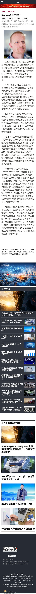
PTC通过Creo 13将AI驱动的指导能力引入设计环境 (11, 321)
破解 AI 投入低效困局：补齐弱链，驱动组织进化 (11, 361)
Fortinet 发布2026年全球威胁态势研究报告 (12, 369)
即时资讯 (5, 289)
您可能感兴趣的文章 (10, 423)
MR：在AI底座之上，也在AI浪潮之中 (11, 345)
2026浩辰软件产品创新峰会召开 (12, 329)
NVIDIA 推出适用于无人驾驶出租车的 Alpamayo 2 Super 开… (11, 393)
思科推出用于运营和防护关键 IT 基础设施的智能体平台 (11, 377)
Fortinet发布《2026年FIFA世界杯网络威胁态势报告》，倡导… (17, 314)
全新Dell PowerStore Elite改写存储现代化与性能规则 (11, 409)
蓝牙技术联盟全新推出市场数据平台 (11, 353)
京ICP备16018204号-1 (10, 580)
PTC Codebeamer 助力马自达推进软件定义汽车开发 (11, 401)
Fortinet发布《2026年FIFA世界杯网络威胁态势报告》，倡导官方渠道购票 (18, 449)
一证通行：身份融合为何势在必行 (11, 337)
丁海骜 (24, 19)
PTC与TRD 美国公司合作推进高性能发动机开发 (12, 385)
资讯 (3, 11)
